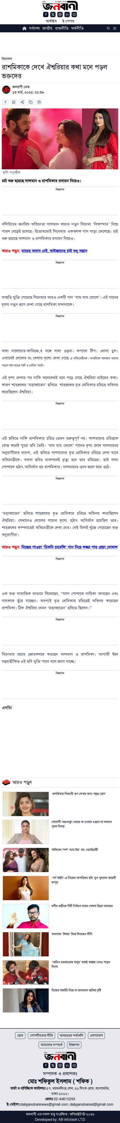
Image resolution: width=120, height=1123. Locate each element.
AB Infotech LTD (71, 1119)
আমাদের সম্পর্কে (51, 1045)
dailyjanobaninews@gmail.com (44, 1104)
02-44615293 (64, 1099)
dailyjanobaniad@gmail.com (91, 1104)
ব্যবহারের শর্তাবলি (71, 1035)
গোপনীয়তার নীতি (41, 1035)
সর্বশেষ (34, 28)
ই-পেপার (68, 21)
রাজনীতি (61, 28)
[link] (7, 59)
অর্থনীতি (77, 28)
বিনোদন (7, 59)
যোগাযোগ (96, 1035)
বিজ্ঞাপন (74, 1045)
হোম (20, 1035)
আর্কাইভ (51, 21)
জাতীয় (47, 28)
